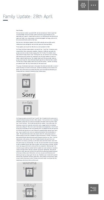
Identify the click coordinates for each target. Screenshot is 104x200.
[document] (52, 100)
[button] (83, 5)
